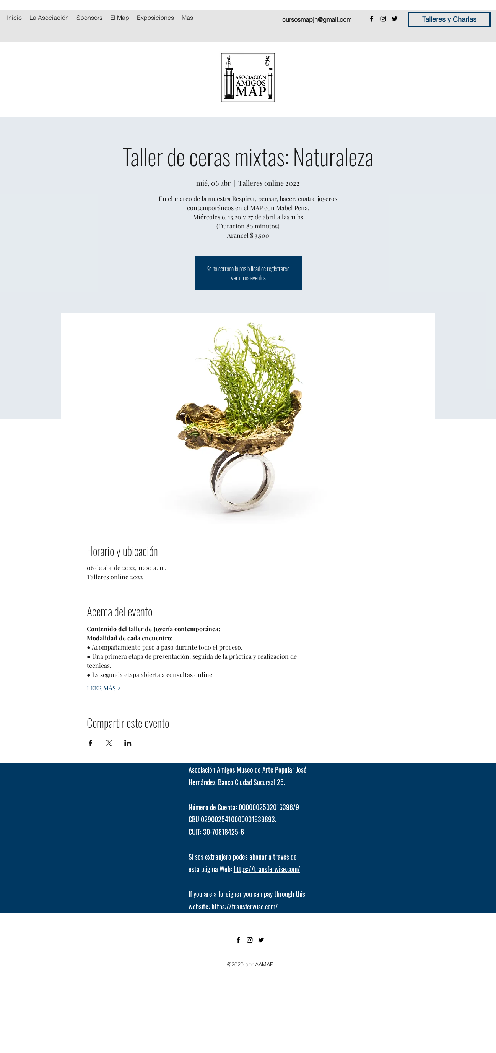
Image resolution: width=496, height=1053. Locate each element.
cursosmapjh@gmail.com (316, 19)
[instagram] (383, 19)
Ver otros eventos (248, 277)
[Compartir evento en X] (109, 743)
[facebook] (372, 19)
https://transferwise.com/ (267, 869)
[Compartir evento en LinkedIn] (128, 743)
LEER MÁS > (104, 688)
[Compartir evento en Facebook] (90, 743)
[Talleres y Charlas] (449, 19)
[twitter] (394, 19)
